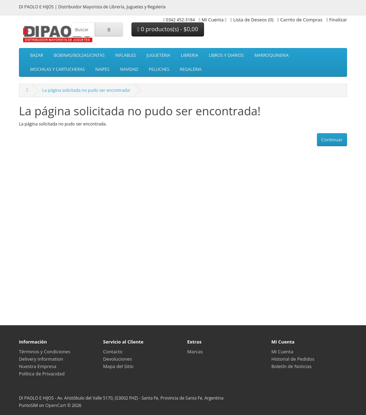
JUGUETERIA (158, 55)
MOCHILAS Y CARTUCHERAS (57, 69)
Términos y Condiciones (44, 351)
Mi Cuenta (282, 351)
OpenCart (55, 405)
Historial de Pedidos (292, 359)
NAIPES (102, 69)
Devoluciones (117, 359)
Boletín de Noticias (291, 366)
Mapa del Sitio (118, 366)
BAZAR (36, 55)
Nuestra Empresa (37, 366)
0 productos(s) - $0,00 (167, 29)
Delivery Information (41, 359)
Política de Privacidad (42, 373)
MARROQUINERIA (271, 55)
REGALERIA (191, 69)
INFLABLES (125, 55)
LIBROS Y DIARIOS (226, 55)
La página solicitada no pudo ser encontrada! (86, 90)
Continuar (332, 139)
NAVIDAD (129, 69)
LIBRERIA (189, 55)
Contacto (112, 351)
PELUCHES (159, 69)
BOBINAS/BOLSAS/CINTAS (79, 55)
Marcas (195, 351)
